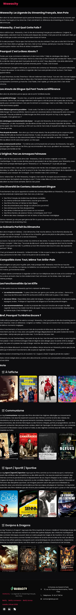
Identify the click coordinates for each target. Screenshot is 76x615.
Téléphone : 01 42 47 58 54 (52, 595)
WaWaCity (6, 594)
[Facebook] (4, 609)
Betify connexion (14, 600)
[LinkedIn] (9, 609)
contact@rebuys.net (50, 599)
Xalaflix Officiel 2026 (10, 604)
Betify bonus (27, 600)
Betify (4, 600)
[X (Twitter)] (14, 609)
